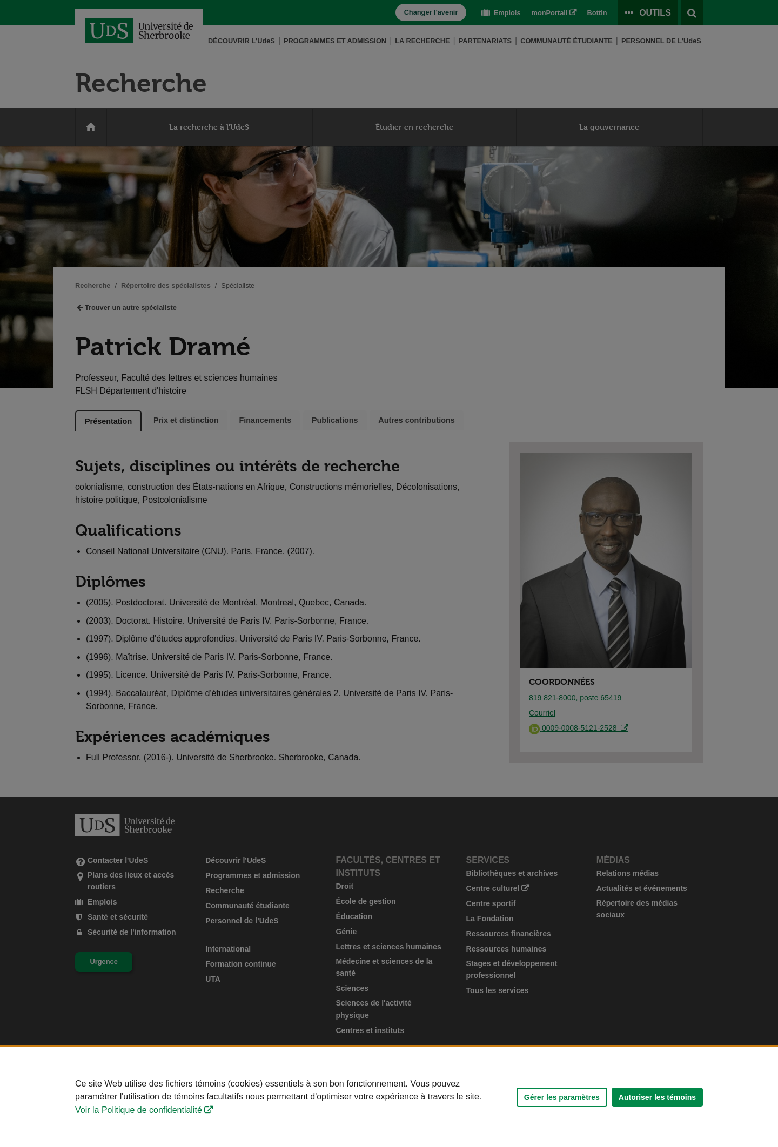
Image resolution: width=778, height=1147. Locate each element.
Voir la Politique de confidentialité (138, 1110)
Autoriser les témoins (657, 1097)
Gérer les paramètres (562, 1097)
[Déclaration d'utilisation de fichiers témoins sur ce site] (389, 1097)
